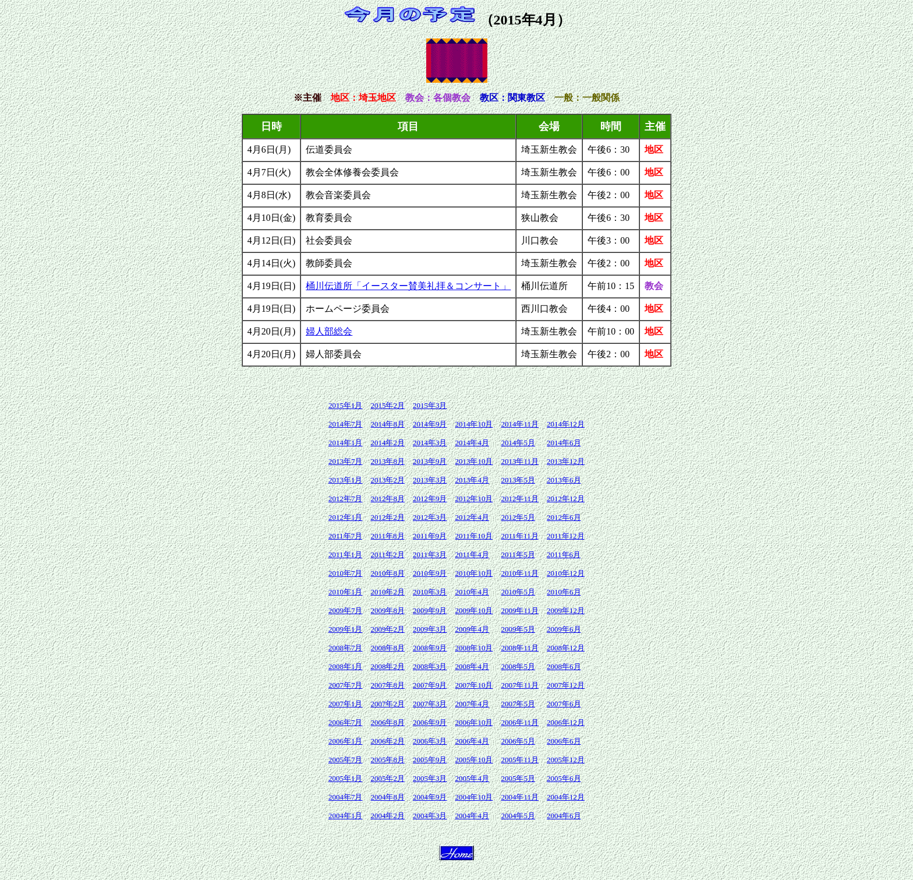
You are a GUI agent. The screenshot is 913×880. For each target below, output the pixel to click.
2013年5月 (518, 480)
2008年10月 (474, 647)
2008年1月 (345, 666)
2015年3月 (430, 405)
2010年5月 (518, 591)
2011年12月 (566, 535)
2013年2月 (387, 480)
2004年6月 (564, 815)
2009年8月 (387, 610)
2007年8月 (387, 685)
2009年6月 (564, 629)
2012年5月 (518, 517)
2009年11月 (520, 610)
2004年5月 (518, 815)
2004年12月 (566, 797)
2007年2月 (387, 703)
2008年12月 (566, 647)
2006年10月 (474, 722)
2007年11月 (520, 685)
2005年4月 (472, 778)
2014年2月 (387, 442)
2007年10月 (474, 685)
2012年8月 (387, 498)
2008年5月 (518, 666)
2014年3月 (430, 442)
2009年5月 (518, 629)
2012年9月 (430, 498)
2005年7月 (345, 759)
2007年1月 (345, 703)
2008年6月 (564, 666)
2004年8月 (387, 797)
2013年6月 (564, 480)
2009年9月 (430, 610)
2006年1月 (345, 741)
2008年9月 (430, 647)
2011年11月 (519, 535)
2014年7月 (345, 424)
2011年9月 (430, 535)
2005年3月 (430, 778)
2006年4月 (472, 741)
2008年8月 (387, 647)
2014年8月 (387, 424)
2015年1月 (345, 405)
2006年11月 (520, 722)
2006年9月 (430, 722)
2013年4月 (472, 480)
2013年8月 (387, 461)
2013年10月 (474, 461)
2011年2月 (387, 554)
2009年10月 (474, 610)
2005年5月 (518, 778)
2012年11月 (520, 498)
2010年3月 (430, 591)
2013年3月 (430, 480)
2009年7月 (345, 610)
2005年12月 (566, 759)
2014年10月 (474, 424)
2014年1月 (345, 442)
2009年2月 (387, 629)
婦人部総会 (329, 331)
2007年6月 (564, 703)
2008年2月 (387, 666)
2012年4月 (472, 517)
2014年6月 (564, 442)
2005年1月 (345, 778)
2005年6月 (564, 778)
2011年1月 (345, 554)
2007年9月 (430, 685)
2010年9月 (430, 573)
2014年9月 (430, 424)
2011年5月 (518, 554)
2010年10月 (474, 573)
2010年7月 (345, 573)
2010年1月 (345, 591)
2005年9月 (430, 759)
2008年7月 (345, 647)
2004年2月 (387, 815)
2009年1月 (345, 629)
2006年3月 (430, 741)
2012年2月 (387, 517)
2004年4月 (472, 815)
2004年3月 (430, 815)
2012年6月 (564, 517)
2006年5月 (518, 741)
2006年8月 (387, 722)
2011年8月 (387, 535)
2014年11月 (520, 424)
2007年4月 (472, 703)
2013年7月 (345, 461)
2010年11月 (520, 573)
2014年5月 (518, 442)
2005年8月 (387, 759)
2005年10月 (474, 759)
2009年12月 (566, 610)
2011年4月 (472, 554)
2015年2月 (387, 405)
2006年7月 (345, 722)
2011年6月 (564, 554)
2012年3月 (430, 517)
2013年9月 (430, 461)
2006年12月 (566, 722)
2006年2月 (387, 741)
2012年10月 (474, 498)
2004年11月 (520, 797)
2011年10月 (474, 535)
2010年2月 (387, 591)
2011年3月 (430, 554)
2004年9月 (430, 797)
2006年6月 (564, 741)
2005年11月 (520, 759)
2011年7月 (345, 535)
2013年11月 (520, 461)
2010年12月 (566, 573)
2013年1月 (345, 480)
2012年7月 (345, 498)
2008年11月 (520, 647)
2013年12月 (566, 461)
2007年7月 (345, 685)
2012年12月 (566, 498)
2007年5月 (518, 703)
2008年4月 (472, 666)
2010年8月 (387, 573)
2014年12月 (566, 424)
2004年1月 (345, 815)
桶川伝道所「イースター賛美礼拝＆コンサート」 (408, 286)
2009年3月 (430, 629)
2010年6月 (564, 591)
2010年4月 (472, 591)
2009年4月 (472, 629)
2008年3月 (430, 666)
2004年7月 (345, 797)
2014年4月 (472, 442)
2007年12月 (566, 685)
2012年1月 (345, 517)
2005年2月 (387, 778)
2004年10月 (474, 797)
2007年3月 (430, 703)
